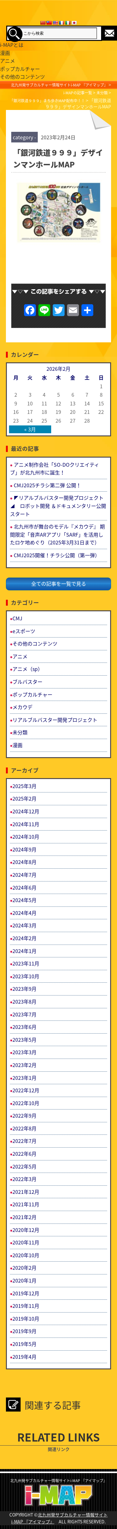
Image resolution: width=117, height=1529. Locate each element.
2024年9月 (24, 849)
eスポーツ (23, 631)
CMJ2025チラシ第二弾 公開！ (47, 485)
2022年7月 (24, 1140)
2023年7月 (24, 1014)
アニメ (19, 656)
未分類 (19, 732)
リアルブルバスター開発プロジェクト (54, 719)
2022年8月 (24, 1128)
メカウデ (22, 707)
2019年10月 (25, 1318)
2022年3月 (24, 1179)
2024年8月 (24, 862)
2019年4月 (24, 1356)
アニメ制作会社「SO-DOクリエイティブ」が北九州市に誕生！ (55, 468)
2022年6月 (24, 1153)
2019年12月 (25, 1293)
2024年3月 (24, 925)
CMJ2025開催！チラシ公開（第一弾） (57, 555)
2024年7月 (24, 874)
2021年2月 (24, 1217)
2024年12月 (25, 811)
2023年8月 (24, 1001)
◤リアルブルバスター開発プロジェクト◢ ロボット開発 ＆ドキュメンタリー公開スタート (58, 505)
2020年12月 (25, 1230)
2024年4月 (24, 912)
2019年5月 (24, 1344)
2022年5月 (24, 1166)
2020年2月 (24, 1267)
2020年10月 (25, 1255)
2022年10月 (25, 1103)
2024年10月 (25, 836)
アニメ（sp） (27, 669)
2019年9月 (24, 1331)
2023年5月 (24, 1039)
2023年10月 (25, 976)
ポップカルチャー (32, 694)
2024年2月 (24, 938)
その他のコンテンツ (34, 643)
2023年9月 (24, 988)
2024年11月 (25, 824)
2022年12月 (25, 1090)
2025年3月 (24, 786)
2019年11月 (25, 1305)
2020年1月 (24, 1280)
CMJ (17, 618)
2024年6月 (24, 887)
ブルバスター (27, 681)
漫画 (17, 745)
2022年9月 (24, 1115)
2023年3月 (24, 1052)
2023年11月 (25, 963)
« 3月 (30, 429)
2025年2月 (24, 798)
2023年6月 (24, 1026)
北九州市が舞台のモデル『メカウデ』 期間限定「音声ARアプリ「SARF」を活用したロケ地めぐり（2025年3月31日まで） (57, 534)
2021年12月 (25, 1191)
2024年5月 (24, 900)
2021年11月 (25, 1204)
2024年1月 (24, 951)
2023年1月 (24, 1077)
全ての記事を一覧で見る (58, 583)
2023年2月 (24, 1065)
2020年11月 (25, 1242)
